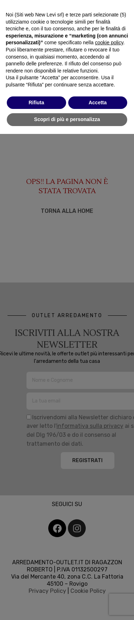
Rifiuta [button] (36, 102)
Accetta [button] (98, 102)
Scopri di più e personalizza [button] (67, 119)
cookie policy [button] (109, 42)
